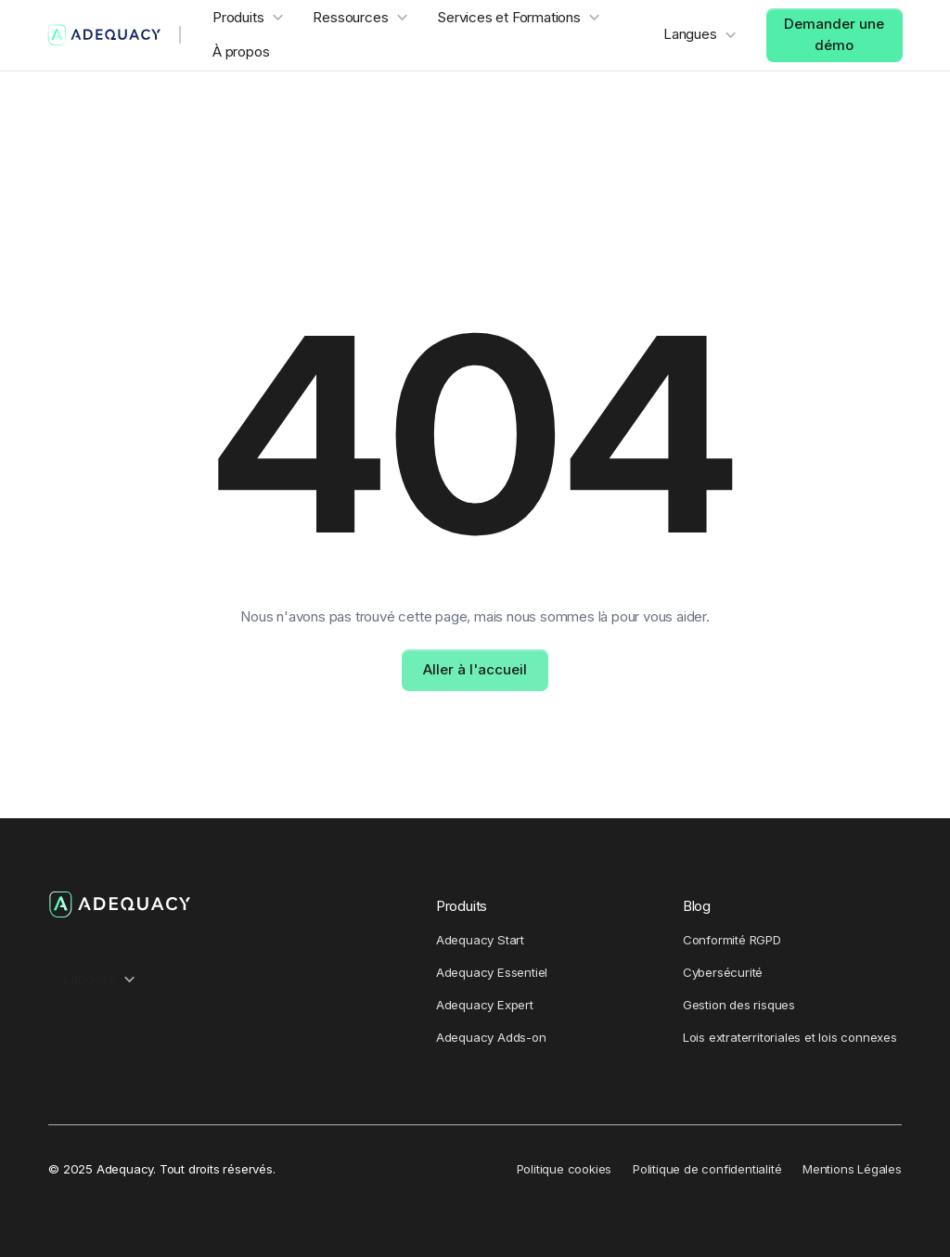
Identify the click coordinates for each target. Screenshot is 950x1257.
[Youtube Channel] (122, 940)
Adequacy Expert (484, 1004)
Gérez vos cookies (442, 1168)
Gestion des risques (739, 1004)
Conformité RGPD (732, 939)
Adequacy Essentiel (491, 972)
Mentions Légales (852, 1168)
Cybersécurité (723, 972)
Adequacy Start (480, 939)
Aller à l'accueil (475, 669)
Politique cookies (564, 1168)
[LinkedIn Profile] (90, 940)
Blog (697, 906)
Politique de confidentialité (707, 1168)
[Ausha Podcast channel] (59, 940)
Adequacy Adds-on (491, 1037)
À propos (240, 51)
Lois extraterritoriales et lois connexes (790, 1037)
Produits (461, 906)
